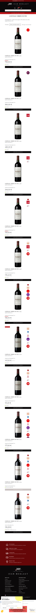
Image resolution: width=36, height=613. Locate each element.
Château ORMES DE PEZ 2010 (13, 55)
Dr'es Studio (22, 598)
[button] (2, 611)
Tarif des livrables (8, 589)
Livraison (6, 579)
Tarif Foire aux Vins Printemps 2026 (10, 591)
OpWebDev (18, 598)
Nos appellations (21, 581)
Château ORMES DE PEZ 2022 (13, 439)
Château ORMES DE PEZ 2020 (13, 354)
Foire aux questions (8, 584)
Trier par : (7, 24)
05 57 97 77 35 (28, 596)
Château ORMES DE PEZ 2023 (13, 482)
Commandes (21, 589)
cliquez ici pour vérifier (27, 595)
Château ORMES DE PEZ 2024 (13, 521)
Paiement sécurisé (8, 580)
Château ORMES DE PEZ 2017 (13, 226)
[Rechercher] (18, 10)
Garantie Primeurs (8, 581)
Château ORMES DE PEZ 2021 (13, 397)
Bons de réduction (22, 592)
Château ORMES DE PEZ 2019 (13, 311)
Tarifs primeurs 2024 (8, 590)
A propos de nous (22, 584)
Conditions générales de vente (24, 580)
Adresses (20, 591)
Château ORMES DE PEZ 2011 (13, 98)
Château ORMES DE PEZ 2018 (13, 269)
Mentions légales (21, 579)
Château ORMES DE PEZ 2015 (13, 141)
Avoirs (20, 590)
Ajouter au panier (18, 66)
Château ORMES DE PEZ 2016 (13, 183)
